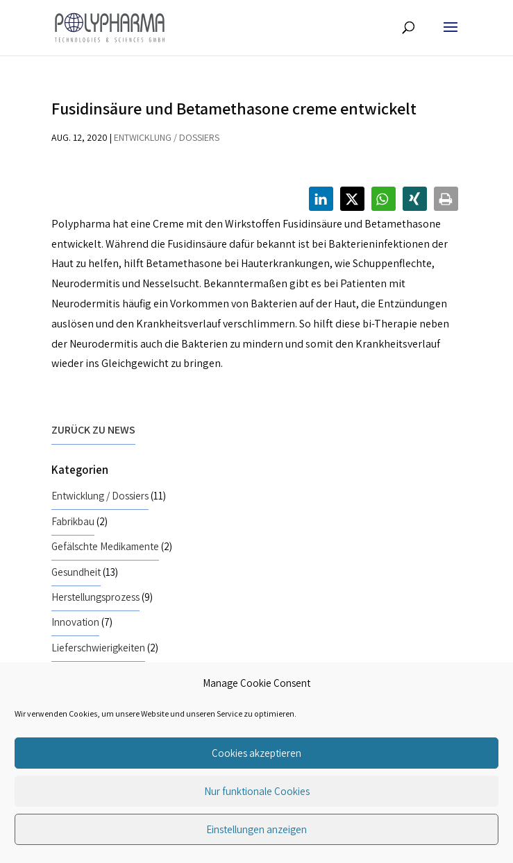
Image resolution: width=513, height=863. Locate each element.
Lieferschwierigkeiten (98, 647)
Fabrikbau (72, 521)
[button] (321, 199)
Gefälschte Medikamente (105, 546)
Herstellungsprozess (95, 597)
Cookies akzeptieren (256, 753)
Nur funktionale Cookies (257, 791)
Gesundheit (76, 572)
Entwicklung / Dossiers (166, 137)
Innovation (75, 622)
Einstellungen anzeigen (256, 829)
